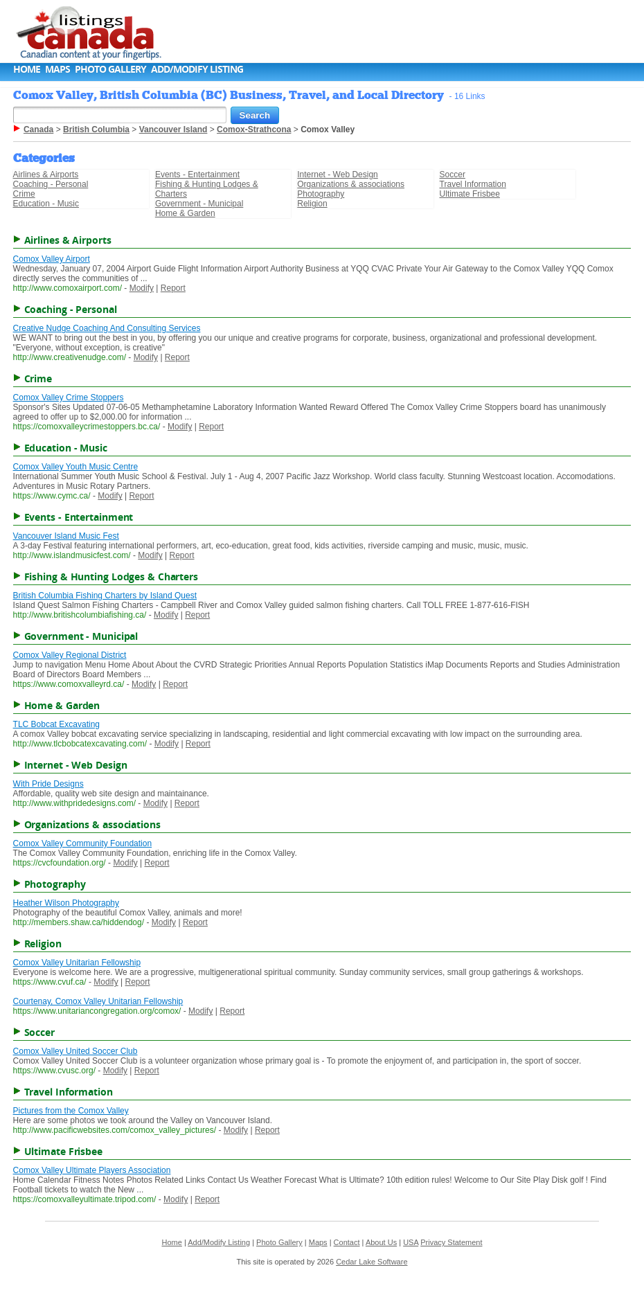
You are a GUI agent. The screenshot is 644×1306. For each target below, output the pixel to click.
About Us (381, 1242)
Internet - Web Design (337, 174)
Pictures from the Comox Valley (71, 1111)
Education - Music (46, 203)
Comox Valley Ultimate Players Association (92, 1170)
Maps (57, 68)
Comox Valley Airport (51, 259)
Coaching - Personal (51, 184)
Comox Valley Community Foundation (82, 843)
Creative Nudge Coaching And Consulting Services (107, 328)
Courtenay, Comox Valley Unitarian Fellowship (98, 1001)
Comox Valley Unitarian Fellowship (77, 962)
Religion (312, 203)
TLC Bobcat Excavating (56, 724)
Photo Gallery (110, 68)
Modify (141, 288)
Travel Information (473, 184)
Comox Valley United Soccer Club (75, 1051)
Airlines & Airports (46, 174)
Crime (24, 194)
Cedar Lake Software (371, 1262)
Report (173, 288)
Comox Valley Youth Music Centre (75, 467)
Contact (347, 1242)
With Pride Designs (48, 784)
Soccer (452, 174)
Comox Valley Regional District (70, 655)
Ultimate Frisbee (470, 194)
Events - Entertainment (197, 174)
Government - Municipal (199, 203)
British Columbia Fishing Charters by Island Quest (105, 595)
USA (410, 1242)
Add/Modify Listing (197, 68)
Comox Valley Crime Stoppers (68, 397)
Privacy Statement (451, 1242)
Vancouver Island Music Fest (66, 536)
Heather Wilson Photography (66, 903)
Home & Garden (185, 213)
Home (26, 68)
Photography (320, 194)
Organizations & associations (350, 184)
